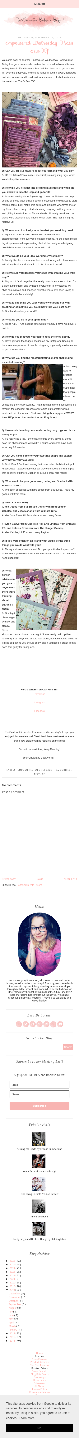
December (15, 1293)
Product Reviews (39, 1362)
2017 (13, 1333)
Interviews (39, 1383)
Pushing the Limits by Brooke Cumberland (39, 1149)
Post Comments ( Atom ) (30, 884)
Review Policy (39, 1389)
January (13, 1329)
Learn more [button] (27, 1418)
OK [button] (39, 1428)
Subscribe (39, 1106)
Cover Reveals (39, 1371)
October (14, 1300)
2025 (13, 1264)
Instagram (39, 702)
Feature (39, 774)
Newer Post (9, 879)
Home (40, 879)
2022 (13, 1275)
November (15, 1297)
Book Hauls (39, 1380)
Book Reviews (39, 1359)
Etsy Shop (39, 694)
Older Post (70, 879)
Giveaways (39, 1377)
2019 (13, 1286)
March (12, 1326)
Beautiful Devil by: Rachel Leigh (39, 1171)
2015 (13, 1340)
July (11, 1311)
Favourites (63, 770)
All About (39, 1386)
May (11, 1319)
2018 (12, 1289)
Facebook (39, 710)
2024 (13, 1268)
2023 (13, 1271)
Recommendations (39, 1392)
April (12, 1322)
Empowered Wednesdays (35, 770)
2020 (13, 1282)
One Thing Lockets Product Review (39, 1194)
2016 (13, 1337)
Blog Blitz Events (40, 1374)
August (13, 1308)
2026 (13, 1260)
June (11, 1315)
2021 (13, 1278)
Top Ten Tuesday (39, 1365)
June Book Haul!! (39, 1216)
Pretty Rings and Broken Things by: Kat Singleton (39, 1239)
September (15, 1304)
